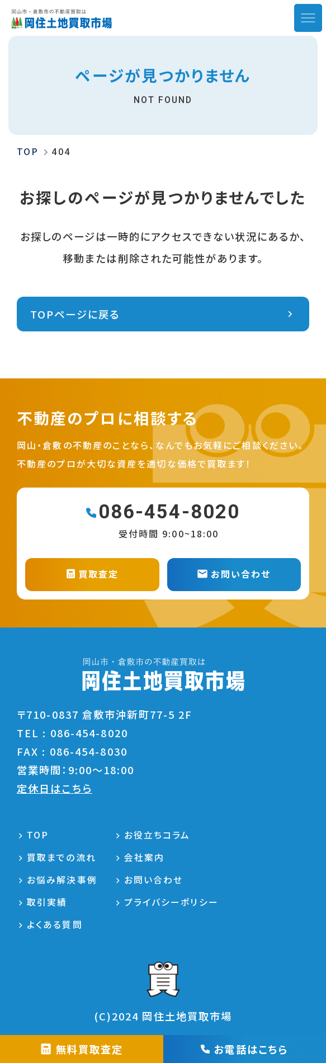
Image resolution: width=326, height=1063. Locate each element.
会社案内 (144, 857)
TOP (38, 834)
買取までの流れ (61, 857)
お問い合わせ (153, 879)
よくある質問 (55, 924)
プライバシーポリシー (171, 902)
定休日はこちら (54, 788)
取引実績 (47, 902)
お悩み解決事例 (62, 879)
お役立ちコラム (157, 834)
